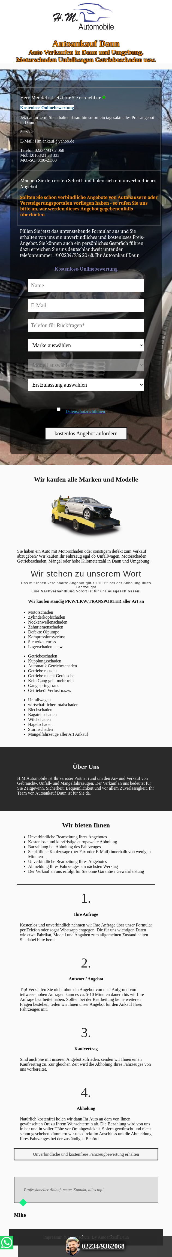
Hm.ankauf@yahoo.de (54, 141)
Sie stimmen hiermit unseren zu (90, 409)
